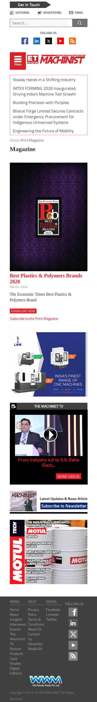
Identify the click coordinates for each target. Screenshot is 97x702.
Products (16, 653)
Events (15, 629)
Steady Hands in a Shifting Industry (44, 79)
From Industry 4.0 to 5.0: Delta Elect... (48, 462)
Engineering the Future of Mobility (43, 131)
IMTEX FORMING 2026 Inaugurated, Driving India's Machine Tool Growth (44, 91)
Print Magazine (32, 140)
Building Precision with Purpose (41, 102)
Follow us (48, 33)
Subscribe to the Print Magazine (34, 318)
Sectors (15, 648)
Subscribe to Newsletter (64, 506)
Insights (16, 619)
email (79, 12)
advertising (52, 12)
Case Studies (15, 661)
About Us (35, 629)
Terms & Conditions (36, 622)
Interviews (18, 624)
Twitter (51, 619)
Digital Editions (16, 670)
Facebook (53, 609)
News (14, 614)
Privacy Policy (33, 612)
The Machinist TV (17, 638)
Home (14, 140)
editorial (23, 12)
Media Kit (35, 648)
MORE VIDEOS (68, 476)
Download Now (23, 311)
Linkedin (52, 614)
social (51, 601)
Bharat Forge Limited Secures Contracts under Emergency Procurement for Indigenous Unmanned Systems (48, 116)
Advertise (35, 643)
